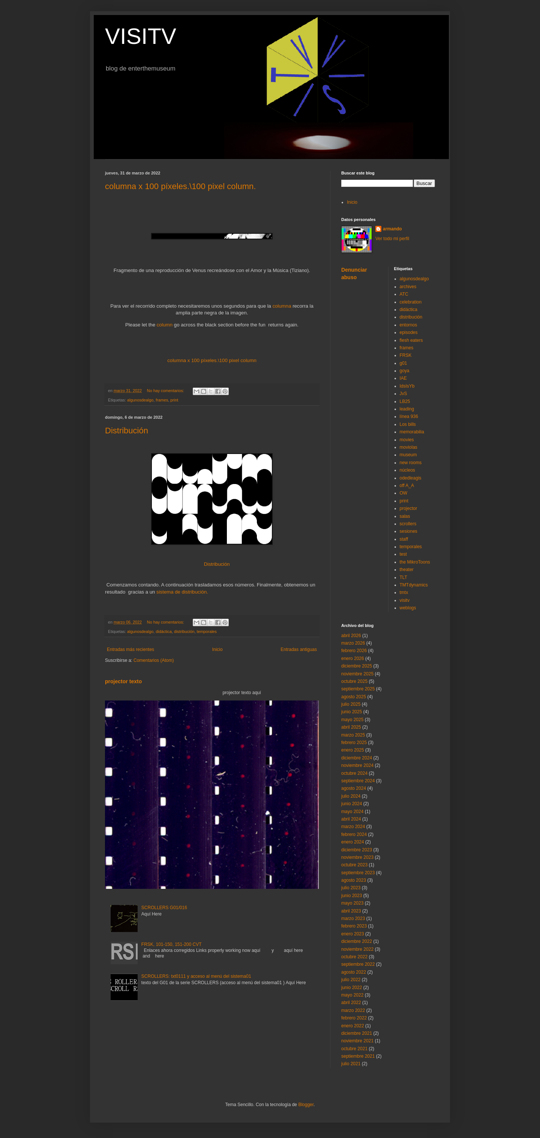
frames (162, 400)
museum (408, 454)
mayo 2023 (352, 903)
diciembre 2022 (356, 941)
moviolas (408, 447)
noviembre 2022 (357, 949)
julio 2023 (350, 887)
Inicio (217, 649)
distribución (184, 631)
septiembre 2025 (358, 689)
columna (282, 306)
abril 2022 (351, 1002)
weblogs (408, 607)
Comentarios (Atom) (154, 660)
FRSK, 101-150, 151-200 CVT (171, 944)
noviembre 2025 (357, 673)
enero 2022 (352, 1025)
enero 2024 (352, 842)
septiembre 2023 (358, 872)
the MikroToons (415, 562)
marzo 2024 (353, 826)
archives (408, 286)
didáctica (164, 631)
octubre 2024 (354, 773)
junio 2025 (351, 711)
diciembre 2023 (356, 849)
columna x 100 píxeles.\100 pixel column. (180, 186)
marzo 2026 (353, 643)
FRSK (406, 355)
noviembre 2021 (357, 1040)
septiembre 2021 (358, 1056)
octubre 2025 (354, 681)
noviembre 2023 (357, 857)
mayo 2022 (352, 995)
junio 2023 (351, 895)
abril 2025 (351, 727)
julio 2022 (350, 979)
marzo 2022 (353, 1010)
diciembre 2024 (356, 758)
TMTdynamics (414, 585)
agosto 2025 (353, 696)
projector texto (123, 681)
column (165, 325)
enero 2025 (352, 750)
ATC (404, 294)
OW (404, 493)
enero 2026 (352, 658)
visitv (405, 600)
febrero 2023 (354, 926)
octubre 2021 (354, 1048)
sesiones (408, 531)
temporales (207, 631)
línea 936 (409, 416)
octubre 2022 (354, 956)
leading (407, 409)
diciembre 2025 (356, 666)
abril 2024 (351, 819)
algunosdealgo (140, 400)
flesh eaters (411, 340)
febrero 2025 (354, 742)
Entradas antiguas (298, 649)
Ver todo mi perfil (392, 238)
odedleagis (411, 478)
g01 (403, 363)
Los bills (408, 424)
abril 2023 (351, 911)
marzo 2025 (353, 735)
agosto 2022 (353, 972)
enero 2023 (352, 934)
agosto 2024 (353, 788)
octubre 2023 (354, 864)
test (403, 554)
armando (392, 229)
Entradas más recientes (130, 649)
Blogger (306, 1104)
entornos (408, 325)
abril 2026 (351, 635)
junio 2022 (351, 987)
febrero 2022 (354, 1018)
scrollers (408, 523)
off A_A (407, 485)
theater (407, 569)
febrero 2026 (354, 650)
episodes (409, 332)
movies (407, 439)
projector (408, 508)
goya (405, 370)
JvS (403, 393)
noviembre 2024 (357, 765)
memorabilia (412, 431)
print (174, 400)
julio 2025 (350, 704)
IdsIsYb (407, 386)
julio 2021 (350, 1063)
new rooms (411, 462)
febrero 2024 (354, 834)
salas (405, 516)
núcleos (407, 470)
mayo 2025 (352, 719)
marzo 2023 (353, 918)
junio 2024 (351, 803)
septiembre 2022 (358, 964)
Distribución (126, 430)
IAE (403, 378)
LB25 (405, 401)
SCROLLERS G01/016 (164, 907)
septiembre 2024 (358, 780)
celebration (411, 302)
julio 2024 (350, 796)
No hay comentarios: (166, 390)
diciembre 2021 (356, 1033)
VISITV (140, 36)
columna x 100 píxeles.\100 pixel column (211, 360)
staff (404, 539)
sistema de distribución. (182, 592)
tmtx (404, 592)
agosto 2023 (353, 880)
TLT (403, 577)
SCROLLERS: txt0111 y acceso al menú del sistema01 (196, 976)
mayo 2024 (352, 811)
